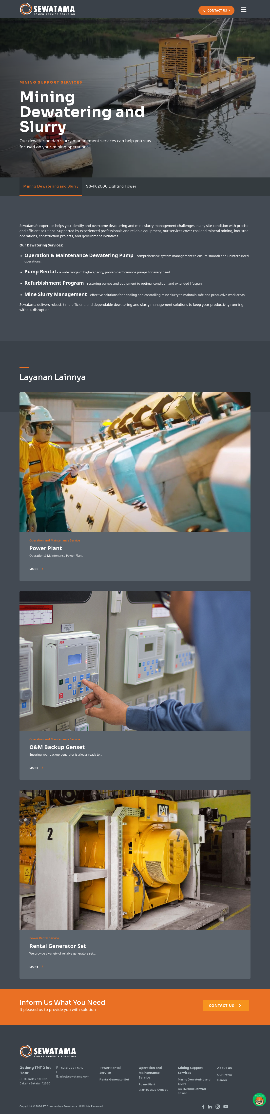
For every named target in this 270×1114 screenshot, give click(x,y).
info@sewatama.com (74, 1076)
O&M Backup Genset (57, 746)
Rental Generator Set (57, 945)
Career (222, 1080)
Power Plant (45, 548)
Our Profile (224, 1075)
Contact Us (225, 1005)
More (36, 569)
